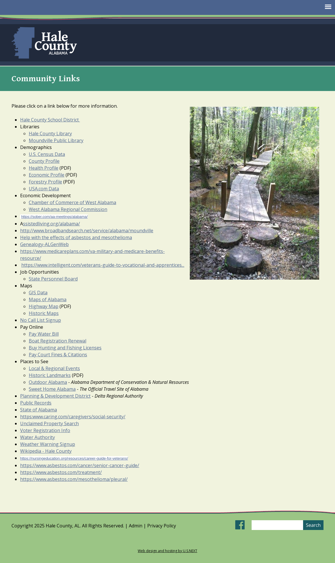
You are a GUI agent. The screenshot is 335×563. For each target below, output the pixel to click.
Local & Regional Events (54, 368)
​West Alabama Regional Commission (68, 209)
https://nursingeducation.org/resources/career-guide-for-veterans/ (74, 458)
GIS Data (38, 292)
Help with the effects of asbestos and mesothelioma (76, 237)
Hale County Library (50, 133)
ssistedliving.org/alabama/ (51, 223)
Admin (135, 526)
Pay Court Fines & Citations (58, 354)
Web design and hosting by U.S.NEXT (167, 550)
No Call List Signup (40, 320)
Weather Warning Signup (47, 444)
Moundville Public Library (56, 140)
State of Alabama (38, 410)
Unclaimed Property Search (49, 423)
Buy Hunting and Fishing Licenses (65, 348)
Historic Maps (44, 313)
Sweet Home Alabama (52, 389)
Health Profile (43, 168)
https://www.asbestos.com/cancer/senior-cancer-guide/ (79, 465)
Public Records (35, 403)
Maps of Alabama (47, 299)
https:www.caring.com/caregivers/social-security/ (72, 416)
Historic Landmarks (50, 375)
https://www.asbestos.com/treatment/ (61, 472)
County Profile (44, 161)
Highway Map (43, 306)
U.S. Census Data (47, 154)
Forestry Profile (45, 182)
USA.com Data (44, 188)
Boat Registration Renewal (57, 341)
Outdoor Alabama (48, 382)
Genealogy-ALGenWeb (44, 244)
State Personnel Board (53, 279)
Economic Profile (46, 175)
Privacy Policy (161, 526)
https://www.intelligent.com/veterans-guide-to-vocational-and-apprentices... (102, 265)
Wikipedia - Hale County (46, 451)
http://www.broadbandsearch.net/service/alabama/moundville (86, 230)
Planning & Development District (55, 396)
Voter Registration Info (45, 430)
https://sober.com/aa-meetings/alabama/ (54, 216)
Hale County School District (50, 120)
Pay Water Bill (44, 334)
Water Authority (37, 437)
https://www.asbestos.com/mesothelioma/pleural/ (74, 479)
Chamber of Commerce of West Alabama (72, 202)
